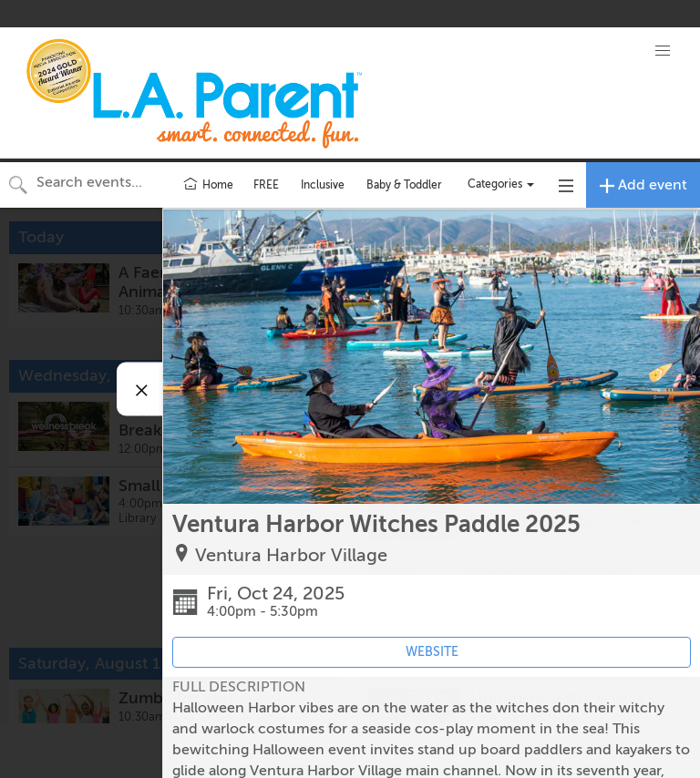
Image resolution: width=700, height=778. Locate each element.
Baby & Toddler (404, 185)
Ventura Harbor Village (291, 555)
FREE (266, 185)
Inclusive (323, 185)
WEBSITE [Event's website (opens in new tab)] (432, 652)
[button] (662, 51)
